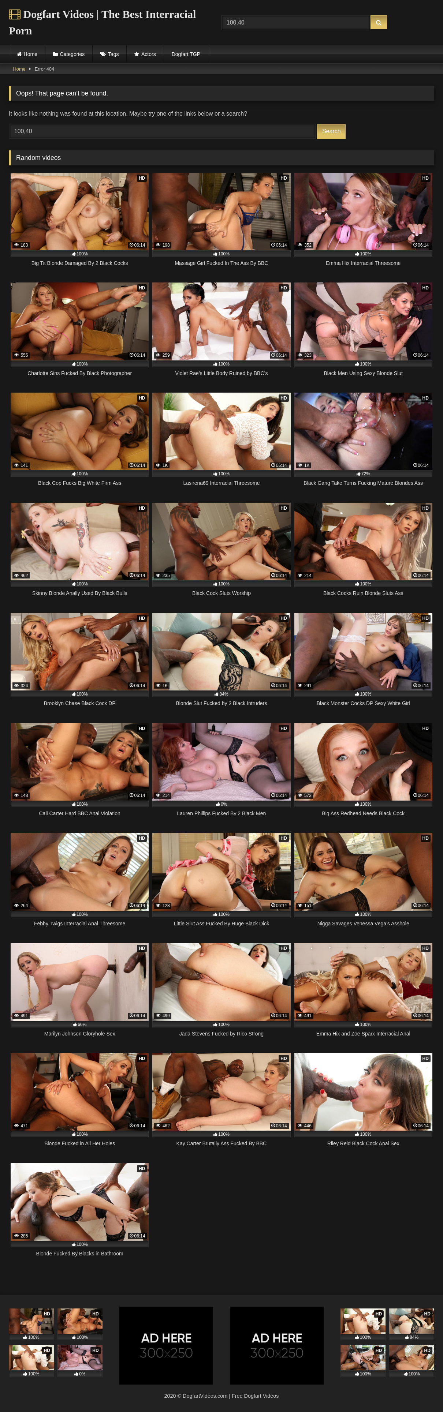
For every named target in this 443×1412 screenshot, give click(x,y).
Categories (72, 54)
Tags (113, 54)
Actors (148, 54)
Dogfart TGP (186, 54)
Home (30, 54)
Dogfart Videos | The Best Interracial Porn (102, 22)
